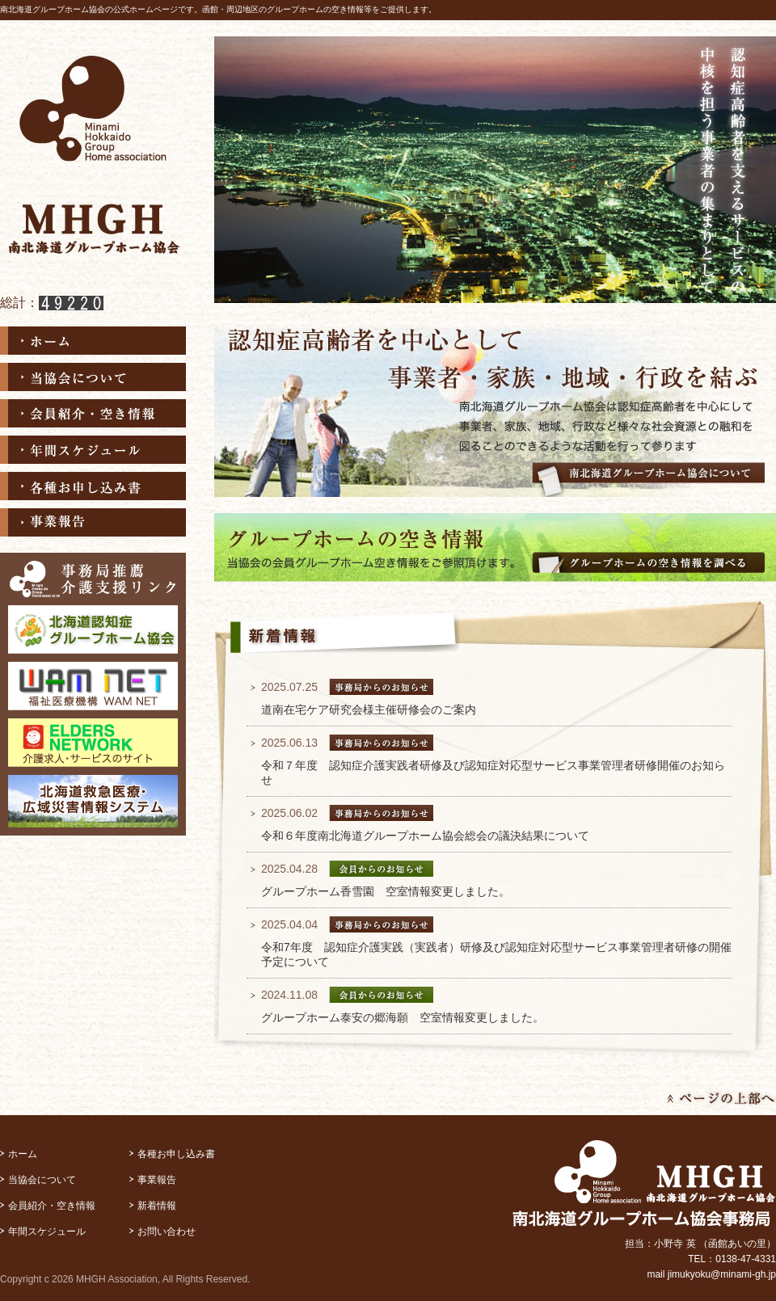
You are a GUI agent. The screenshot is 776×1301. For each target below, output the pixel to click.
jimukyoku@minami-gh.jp (722, 1274)
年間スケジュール (93, 450)
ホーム (93, 340)
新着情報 (156, 1205)
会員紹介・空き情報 (93, 413)
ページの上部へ (721, 1099)
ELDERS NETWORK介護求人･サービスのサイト (93, 742)
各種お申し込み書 (93, 486)
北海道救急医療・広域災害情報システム (93, 801)
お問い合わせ (166, 1231)
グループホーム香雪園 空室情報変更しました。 (385, 891)
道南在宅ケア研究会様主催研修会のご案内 (368, 709)
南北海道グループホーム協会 (93, 154)
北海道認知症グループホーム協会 (93, 629)
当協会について (93, 377)
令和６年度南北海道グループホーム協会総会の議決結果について (425, 835)
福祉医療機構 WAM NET (93, 686)
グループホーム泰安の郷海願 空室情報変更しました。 (402, 1017)
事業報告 (93, 522)
